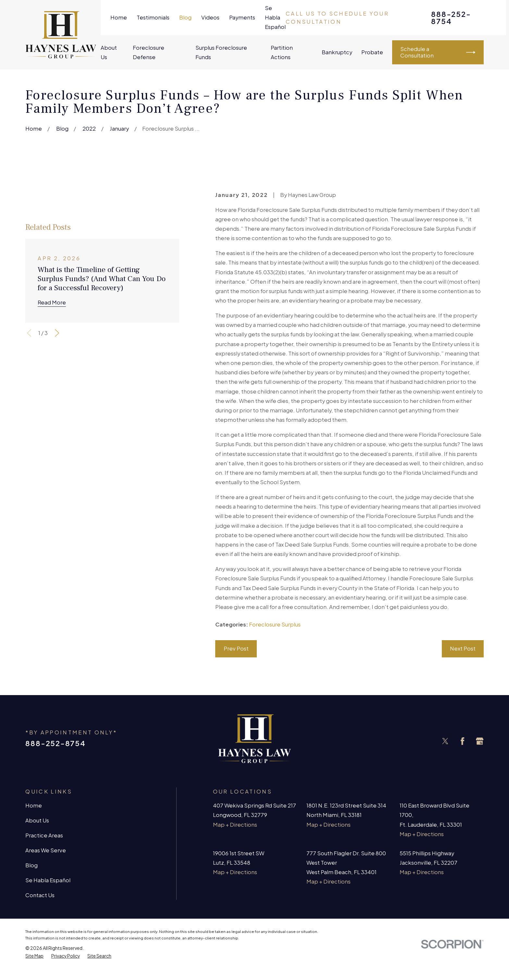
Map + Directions (235, 824)
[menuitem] (34, 956)
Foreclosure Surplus (275, 624)
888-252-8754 (451, 17)
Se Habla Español (275, 17)
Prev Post (236, 648)
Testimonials (153, 17)
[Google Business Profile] (479, 741)
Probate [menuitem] (372, 52)
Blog (185, 17)
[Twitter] (445, 741)
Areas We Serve (45, 850)
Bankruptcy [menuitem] (337, 52)
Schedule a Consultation (438, 52)
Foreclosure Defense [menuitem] (148, 52)
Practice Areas (44, 835)
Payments (242, 17)
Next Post (463, 648)
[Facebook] (462, 741)
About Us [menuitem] (109, 52)
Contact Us (40, 895)
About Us (37, 820)
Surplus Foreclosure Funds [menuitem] (221, 52)
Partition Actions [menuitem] (282, 52)
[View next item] (57, 333)
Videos (210, 17)
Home (118, 17)
